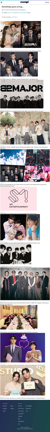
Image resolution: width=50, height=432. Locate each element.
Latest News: (14, 17)
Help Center (28, 408)
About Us (20, 406)
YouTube (12, 408)
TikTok (11, 406)
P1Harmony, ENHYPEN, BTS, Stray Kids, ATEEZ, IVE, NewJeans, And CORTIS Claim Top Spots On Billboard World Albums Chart (23, 185)
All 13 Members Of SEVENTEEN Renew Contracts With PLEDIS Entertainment (19, 332)
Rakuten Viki (27, 428)
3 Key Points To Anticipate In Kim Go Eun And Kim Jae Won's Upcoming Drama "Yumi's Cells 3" (22, 365)
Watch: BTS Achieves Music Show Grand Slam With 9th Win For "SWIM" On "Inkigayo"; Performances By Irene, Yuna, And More (24, 303)
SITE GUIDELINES (21, 12)
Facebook (5, 406)
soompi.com (10, 12)
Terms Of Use (21, 408)
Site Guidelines (29, 406)
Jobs (27, 411)
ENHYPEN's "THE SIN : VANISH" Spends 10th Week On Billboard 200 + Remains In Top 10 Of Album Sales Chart (24, 147)
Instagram (5, 408)
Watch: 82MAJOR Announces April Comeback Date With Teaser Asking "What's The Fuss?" (21, 111)
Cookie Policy (21, 413)
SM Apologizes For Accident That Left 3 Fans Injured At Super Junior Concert (18, 213)
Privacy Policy (21, 411)
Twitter (4, 411)
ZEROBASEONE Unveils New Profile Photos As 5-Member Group (15, 266)
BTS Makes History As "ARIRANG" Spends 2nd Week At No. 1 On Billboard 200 (19, 79)
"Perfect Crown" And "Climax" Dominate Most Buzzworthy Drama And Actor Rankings (20, 51)
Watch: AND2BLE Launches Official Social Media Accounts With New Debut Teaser (20, 243)
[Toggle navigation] (1, 2)
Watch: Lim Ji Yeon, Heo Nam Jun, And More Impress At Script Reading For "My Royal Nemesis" (22, 398)
